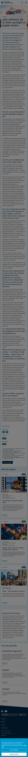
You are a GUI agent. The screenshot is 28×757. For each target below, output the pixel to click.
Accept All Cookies (14, 754)
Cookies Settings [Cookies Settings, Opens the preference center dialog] (14, 749)
